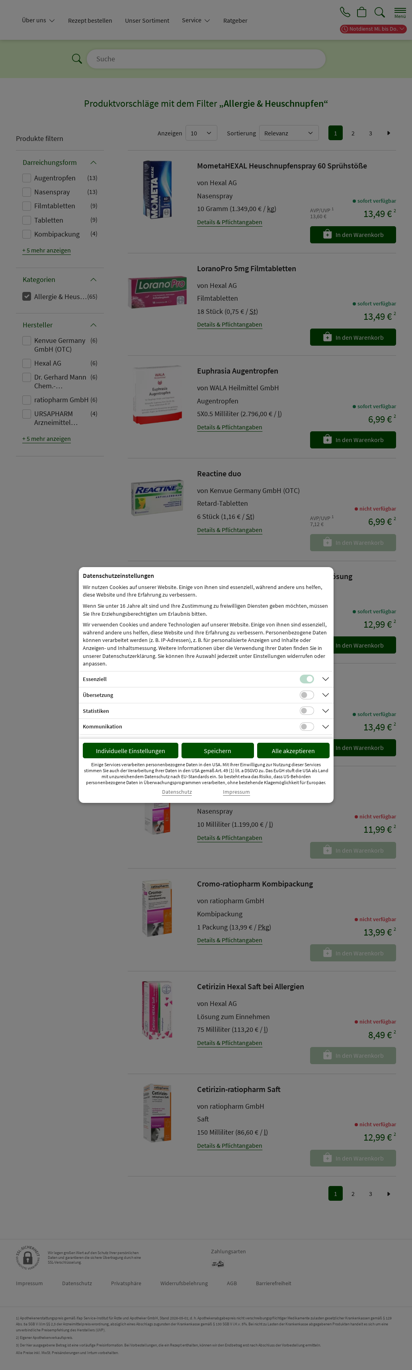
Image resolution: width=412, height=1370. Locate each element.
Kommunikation (102, 726)
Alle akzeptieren (293, 751)
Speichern (217, 751)
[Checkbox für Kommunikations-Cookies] (307, 726)
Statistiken (96, 710)
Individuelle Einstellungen (130, 751)
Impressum (236, 792)
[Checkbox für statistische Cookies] (307, 711)
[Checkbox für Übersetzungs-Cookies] (307, 695)
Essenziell (95, 679)
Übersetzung (98, 695)
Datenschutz (177, 792)
